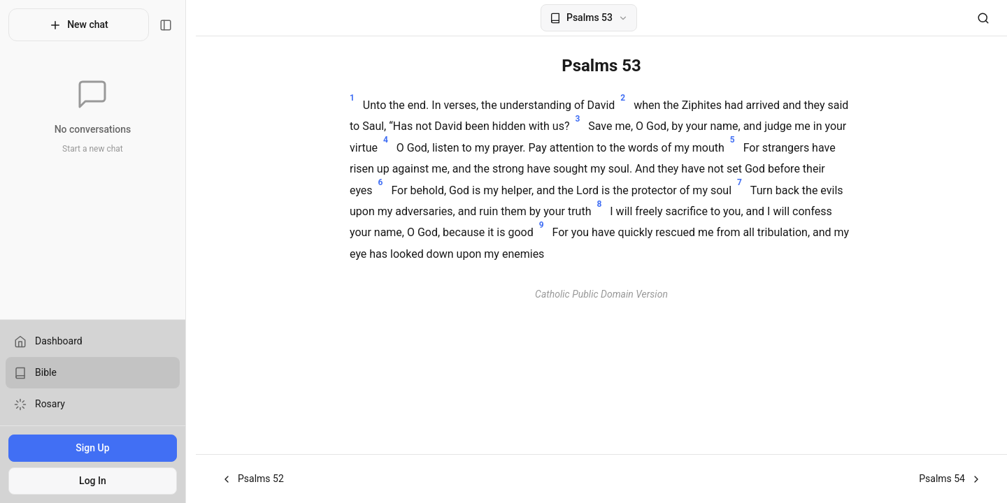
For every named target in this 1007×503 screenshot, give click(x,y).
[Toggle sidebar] (175, 25)
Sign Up (97, 447)
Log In (97, 480)
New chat (83, 25)
